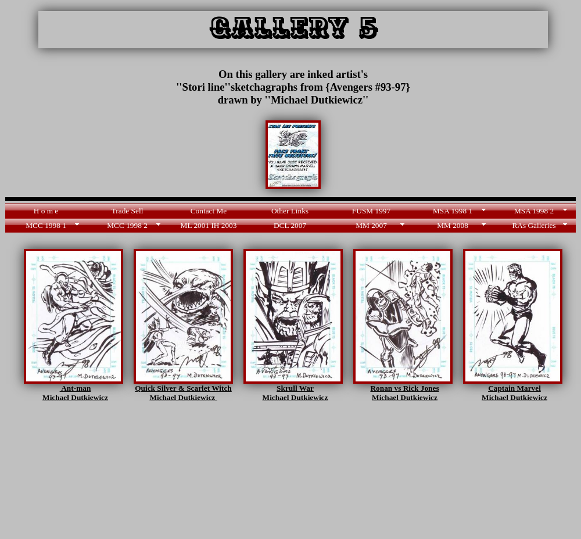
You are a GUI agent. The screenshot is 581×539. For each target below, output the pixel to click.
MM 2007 (371, 225)
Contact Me (209, 210)
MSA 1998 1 (452, 210)
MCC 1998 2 (127, 225)
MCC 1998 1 (46, 225)
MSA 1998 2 (534, 210)
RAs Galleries (533, 225)
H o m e (46, 210)
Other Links (290, 210)
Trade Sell (128, 210)
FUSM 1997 (371, 210)
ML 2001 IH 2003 (209, 225)
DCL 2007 (290, 225)
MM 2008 (452, 225)
